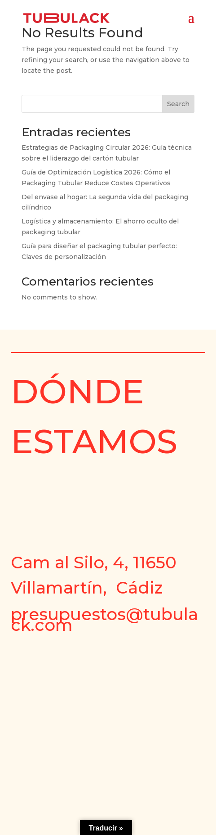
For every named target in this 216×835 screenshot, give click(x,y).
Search (178, 104)
